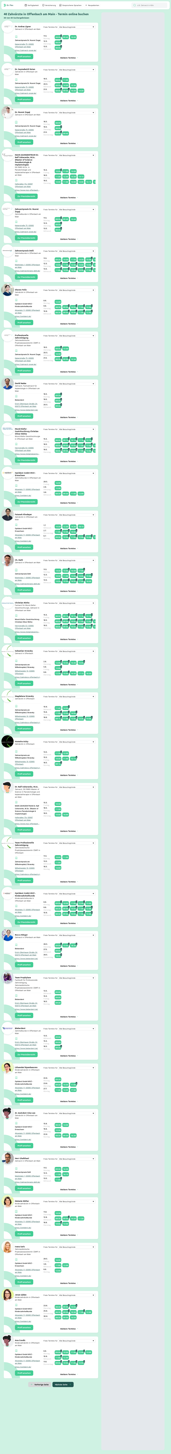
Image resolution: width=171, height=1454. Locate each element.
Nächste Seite (63, 1384)
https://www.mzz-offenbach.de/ (28, 190)
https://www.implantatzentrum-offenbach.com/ (28, 454)
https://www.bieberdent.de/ (26, 410)
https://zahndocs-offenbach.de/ (28, 677)
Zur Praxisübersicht (26, 196)
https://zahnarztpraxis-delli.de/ (27, 271)
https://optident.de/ (23, 316)
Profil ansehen (24, 56)
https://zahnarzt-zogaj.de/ (25, 50)
